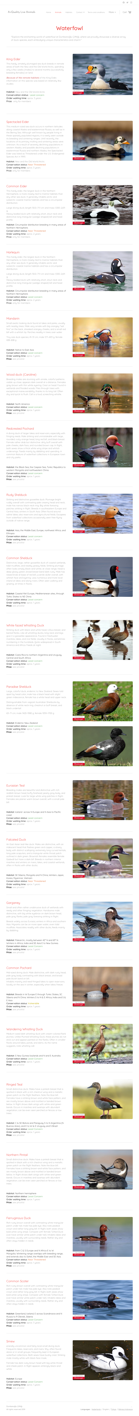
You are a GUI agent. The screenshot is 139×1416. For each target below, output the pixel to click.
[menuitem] (65, 12)
